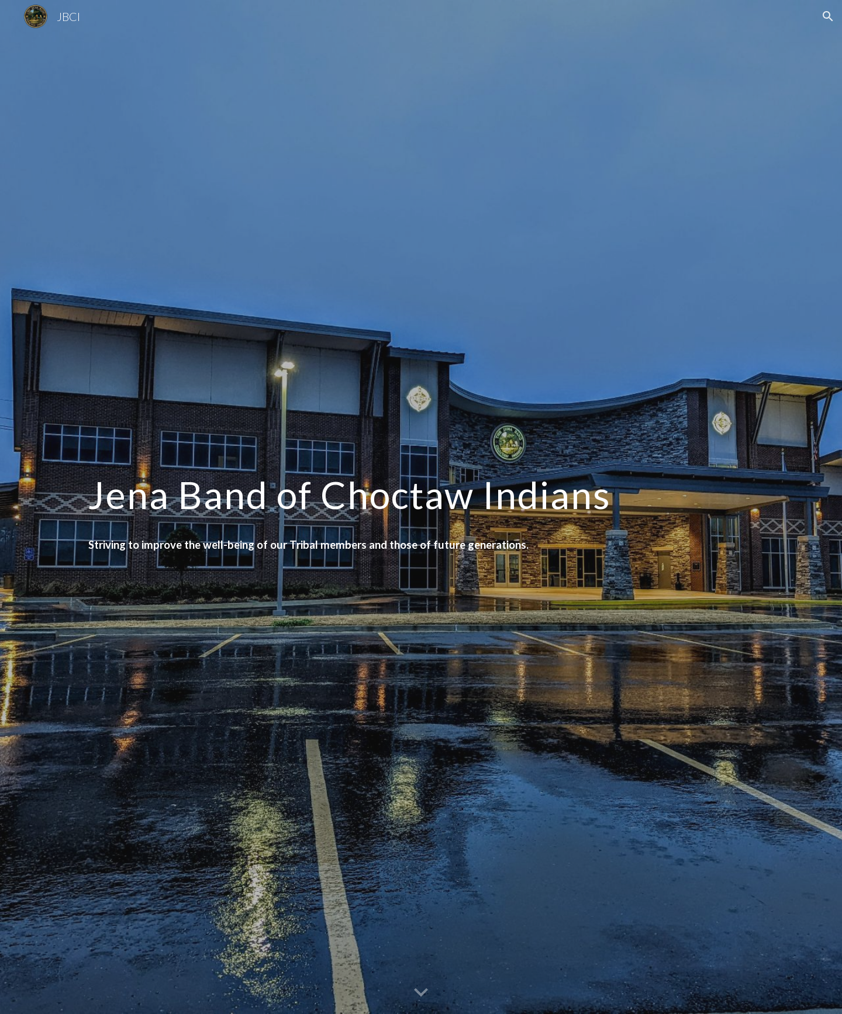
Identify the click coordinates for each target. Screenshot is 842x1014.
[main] (421, 490)
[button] (828, 16)
